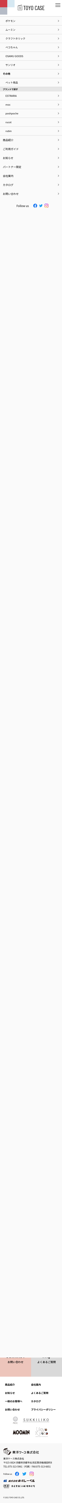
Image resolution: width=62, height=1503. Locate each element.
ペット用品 (11, 82)
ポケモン (10, 21)
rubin (8, 131)
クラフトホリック (15, 38)
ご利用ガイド (11, 149)
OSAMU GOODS (14, 56)
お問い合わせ (12, 1409)
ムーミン (10, 29)
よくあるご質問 (39, 1393)
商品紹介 (10, 1384)
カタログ (36, 1401)
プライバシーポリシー (43, 1409)
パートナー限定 (12, 167)
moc (8, 104)
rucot (8, 122)
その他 (6, 73)
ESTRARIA (11, 95)
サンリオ (10, 65)
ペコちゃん (11, 47)
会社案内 (36, 1384)
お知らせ (10, 1393)
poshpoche (11, 113)
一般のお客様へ (13, 1401)
